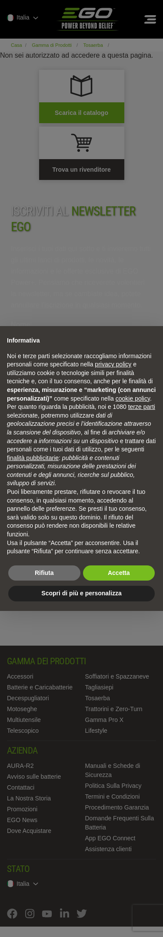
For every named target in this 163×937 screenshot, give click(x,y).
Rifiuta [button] (44, 572)
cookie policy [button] (133, 398)
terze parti (141, 406)
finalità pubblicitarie (33, 457)
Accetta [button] (119, 572)
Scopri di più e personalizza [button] (81, 593)
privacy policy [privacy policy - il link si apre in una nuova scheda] (113, 364)
